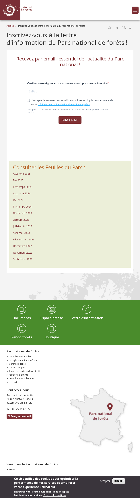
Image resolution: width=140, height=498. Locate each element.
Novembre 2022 (22, 252)
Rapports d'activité (18, 374)
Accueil (10, 25)
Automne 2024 (21, 193)
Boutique (51, 337)
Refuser (118, 482)
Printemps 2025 (22, 187)
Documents (22, 318)
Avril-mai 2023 (21, 233)
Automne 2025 (21, 173)
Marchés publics (17, 363)
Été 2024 (18, 200)
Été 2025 (18, 180)
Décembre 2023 (22, 213)
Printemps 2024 (22, 206)
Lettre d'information (86, 318)
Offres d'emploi (17, 367)
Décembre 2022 (22, 246)
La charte (13, 382)
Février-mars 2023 (23, 239)
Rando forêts (21, 337)
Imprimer (110, 28)
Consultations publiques (21, 378)
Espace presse (51, 318)
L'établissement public (20, 356)
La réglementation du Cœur (23, 360)
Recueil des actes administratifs (25, 371)
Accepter (105, 482)
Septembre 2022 (22, 259)
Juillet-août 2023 (22, 226)
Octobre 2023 (21, 219)
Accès (12, 469)
